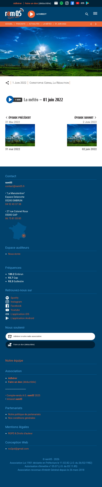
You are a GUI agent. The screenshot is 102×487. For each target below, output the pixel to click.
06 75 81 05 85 (13, 218)
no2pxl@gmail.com (18, 448)
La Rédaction (61, 82)
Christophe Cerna (40, 82)
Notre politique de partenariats (24, 414)
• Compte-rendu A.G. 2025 (22, 395)
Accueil (9, 24)
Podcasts (20, 24)
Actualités (34, 24)
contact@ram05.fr (15, 186)
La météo (47, 24)
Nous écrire (14, 253)
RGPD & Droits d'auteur (20, 433)
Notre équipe (14, 360)
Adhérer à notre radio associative (28, 336)
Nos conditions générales (21, 417)
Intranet (14, 399)
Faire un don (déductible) (24, 344)
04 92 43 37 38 (13, 204)
